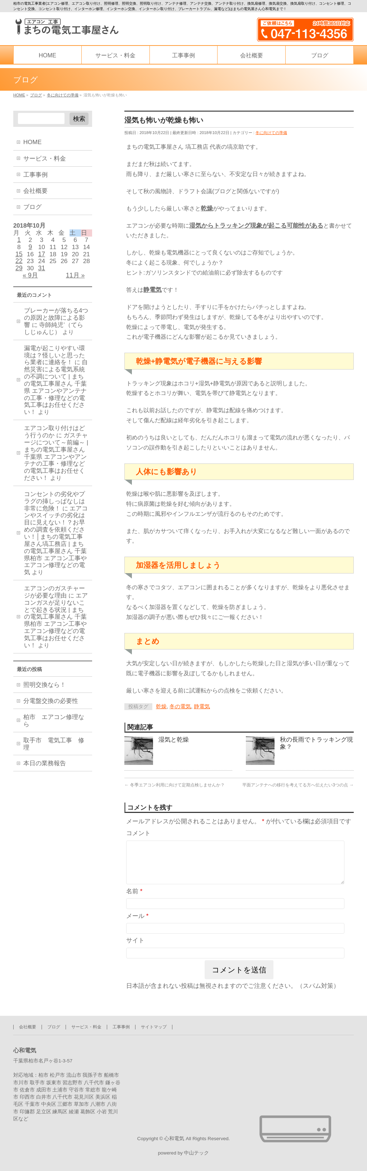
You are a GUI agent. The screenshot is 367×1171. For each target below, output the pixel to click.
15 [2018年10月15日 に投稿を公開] (19, 256)
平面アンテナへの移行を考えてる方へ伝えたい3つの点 (298, 786)
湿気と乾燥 (173, 741)
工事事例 (35, 174)
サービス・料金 (44, 158)
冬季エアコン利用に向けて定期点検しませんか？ (174, 786)
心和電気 (174, 1137)
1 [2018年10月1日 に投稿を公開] (19, 241)
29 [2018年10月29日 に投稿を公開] (19, 272)
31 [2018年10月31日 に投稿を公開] (41, 272)
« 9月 (30, 279)
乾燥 (161, 707)
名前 (134, 901)
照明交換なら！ (44, 690)
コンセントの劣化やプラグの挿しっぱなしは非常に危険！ (54, 506)
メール (137, 926)
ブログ (32, 207)
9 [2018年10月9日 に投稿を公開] (30, 249)
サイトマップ (154, 1025)
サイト (135, 951)
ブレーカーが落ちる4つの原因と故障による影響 (56, 323)
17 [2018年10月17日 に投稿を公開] (41, 256)
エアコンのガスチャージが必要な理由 (54, 597)
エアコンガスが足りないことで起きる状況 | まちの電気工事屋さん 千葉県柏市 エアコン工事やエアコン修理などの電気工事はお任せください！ (56, 626)
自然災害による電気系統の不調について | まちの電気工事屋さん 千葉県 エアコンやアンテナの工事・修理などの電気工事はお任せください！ (56, 392)
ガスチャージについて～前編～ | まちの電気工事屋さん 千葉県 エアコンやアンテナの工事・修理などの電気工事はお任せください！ (56, 462)
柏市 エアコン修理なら (53, 727)
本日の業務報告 (44, 769)
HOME (32, 142)
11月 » (75, 279)
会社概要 (35, 190)
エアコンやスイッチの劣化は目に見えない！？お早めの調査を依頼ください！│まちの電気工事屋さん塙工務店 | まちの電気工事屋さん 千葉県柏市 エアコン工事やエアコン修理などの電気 (56, 545)
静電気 (202, 707)
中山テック (196, 1153)
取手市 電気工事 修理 (53, 750)
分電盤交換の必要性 (50, 707)
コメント (138, 835)
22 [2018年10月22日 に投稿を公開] (19, 264)
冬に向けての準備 (271, 133)
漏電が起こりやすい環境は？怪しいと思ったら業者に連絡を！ (54, 360)
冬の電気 (180, 707)
